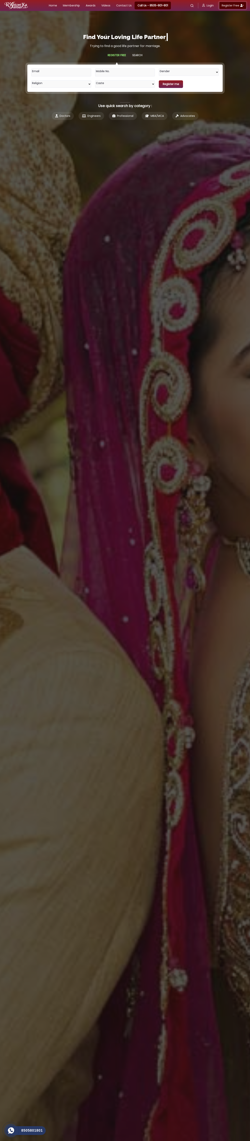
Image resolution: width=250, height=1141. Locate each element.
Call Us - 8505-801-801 (153, 5)
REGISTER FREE (117, 55)
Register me (171, 84)
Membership (71, 5)
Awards (91, 5)
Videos (105, 5)
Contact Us (124, 5)
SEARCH (137, 55)
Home (53, 5)
